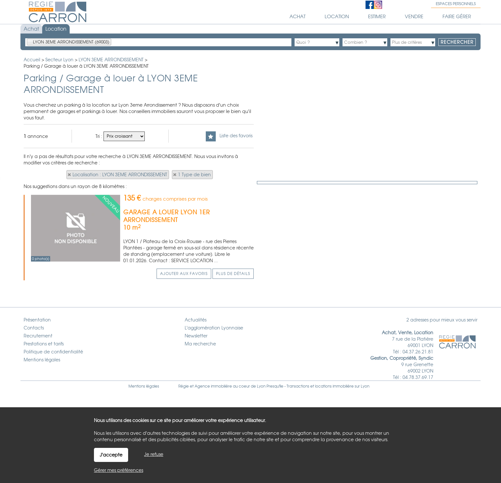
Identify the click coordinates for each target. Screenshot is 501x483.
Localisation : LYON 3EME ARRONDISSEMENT (120, 174)
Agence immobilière (213, 386)
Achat (31, 29)
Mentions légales (143, 386)
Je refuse (153, 454)
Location (55, 29)
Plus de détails (233, 312)
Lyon (365, 386)
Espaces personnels (456, 4)
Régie (183, 386)
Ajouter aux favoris (184, 312)
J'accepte (111, 454)
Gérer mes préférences (118, 470)
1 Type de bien (194, 174)
